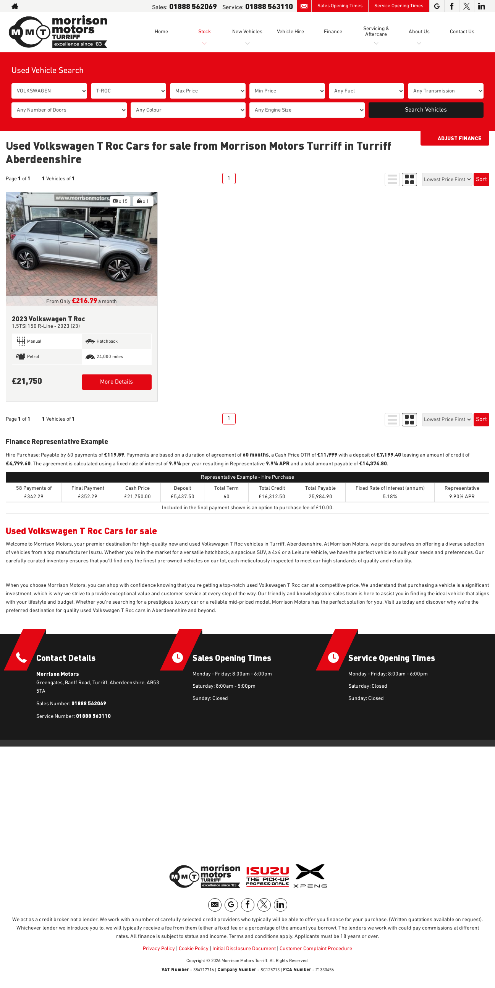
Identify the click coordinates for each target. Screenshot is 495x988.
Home (161, 31)
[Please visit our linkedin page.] (481, 6)
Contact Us (462, 31)
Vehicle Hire (290, 31)
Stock (204, 31)
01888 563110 (269, 6)
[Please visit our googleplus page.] (436, 6)
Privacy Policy (159, 948)
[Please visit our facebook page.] (451, 6)
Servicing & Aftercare (376, 31)
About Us (419, 31)
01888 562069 (193, 6)
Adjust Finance (460, 138)
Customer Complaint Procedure (315, 948)
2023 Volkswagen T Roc (48, 318)
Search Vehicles (426, 110)
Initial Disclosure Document (244, 948)
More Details (116, 382)
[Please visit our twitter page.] (466, 6)
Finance (333, 31)
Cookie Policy (194, 948)
